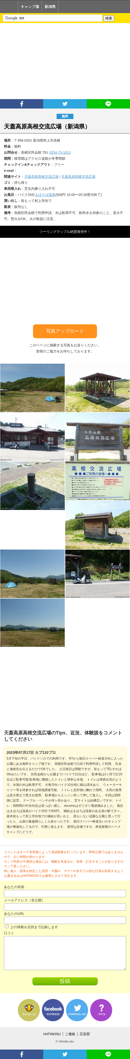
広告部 (85, 1034)
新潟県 (50, 6)
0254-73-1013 (60, 152)
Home (9, 6)
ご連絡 (70, 1034)
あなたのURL (14, 914)
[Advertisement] (65, 61)
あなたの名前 (14, 887)
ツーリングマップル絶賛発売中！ (65, 232)
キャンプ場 (30, 6)
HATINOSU (52, 1034)
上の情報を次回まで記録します (31, 927)
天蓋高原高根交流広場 (41, 177)
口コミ (9, 933)
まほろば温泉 (45, 195)
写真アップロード (65, 331)
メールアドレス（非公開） (24, 900)
